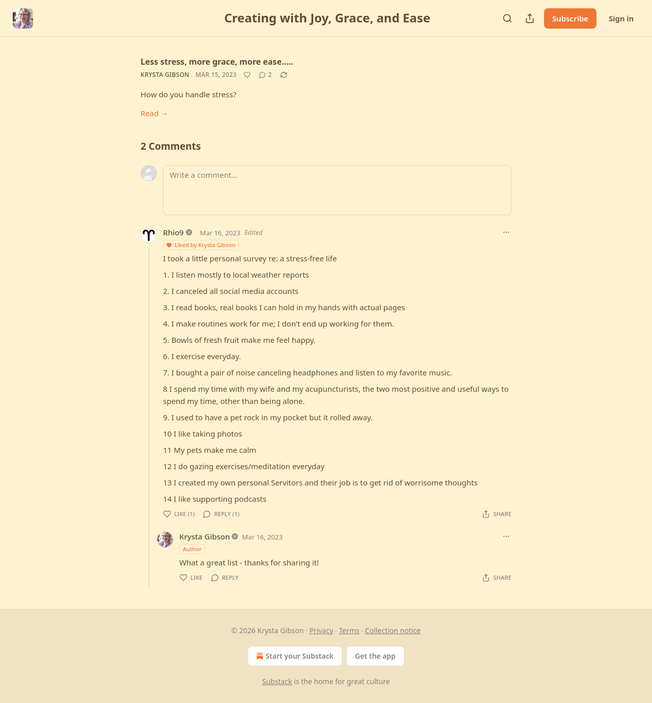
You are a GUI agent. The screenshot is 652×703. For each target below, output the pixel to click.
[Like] (247, 75)
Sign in (621, 18)
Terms (349, 630)
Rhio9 (173, 232)
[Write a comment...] (337, 190)
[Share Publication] (530, 18)
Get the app (375, 656)
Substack (277, 681)
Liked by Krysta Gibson (200, 245)
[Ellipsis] (506, 232)
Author (192, 549)
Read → (154, 113)
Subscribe (570, 18)
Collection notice (393, 630)
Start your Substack (293, 656)
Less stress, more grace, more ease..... (217, 61)
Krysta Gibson (165, 74)
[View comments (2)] (265, 75)
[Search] (507, 18)
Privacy (321, 630)
